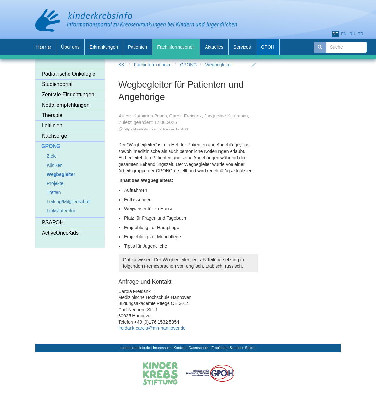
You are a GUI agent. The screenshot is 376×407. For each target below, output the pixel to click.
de (335, 34)
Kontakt (179, 348)
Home (43, 47)
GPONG (188, 64)
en (343, 34)
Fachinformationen (153, 64)
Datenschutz (198, 348)
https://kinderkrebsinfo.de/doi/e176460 (156, 129)
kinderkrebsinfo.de (135, 348)
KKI (122, 64)
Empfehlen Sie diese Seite (232, 348)
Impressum (161, 348)
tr (360, 34)
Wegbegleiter (218, 64)
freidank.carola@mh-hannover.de (152, 328)
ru (352, 34)
